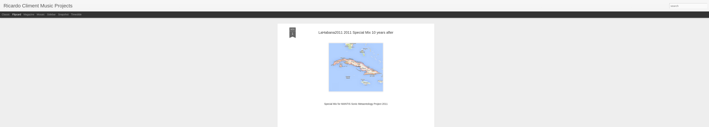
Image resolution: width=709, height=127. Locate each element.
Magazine (29, 14)
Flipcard (16, 14)
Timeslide (76, 14)
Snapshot (63, 14)
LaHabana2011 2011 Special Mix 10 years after (356, 23)
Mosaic (40, 14)
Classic (6, 14)
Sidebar (51, 14)
